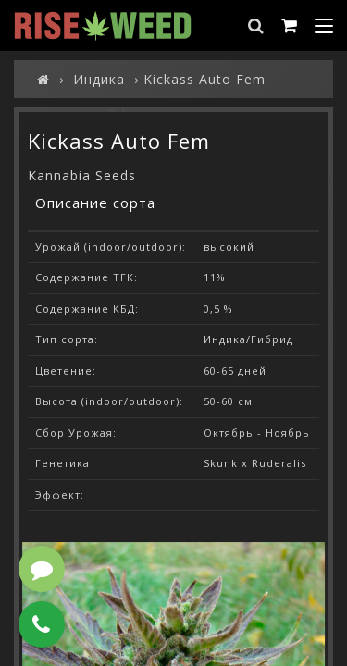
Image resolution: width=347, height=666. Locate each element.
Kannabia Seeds (82, 175)
